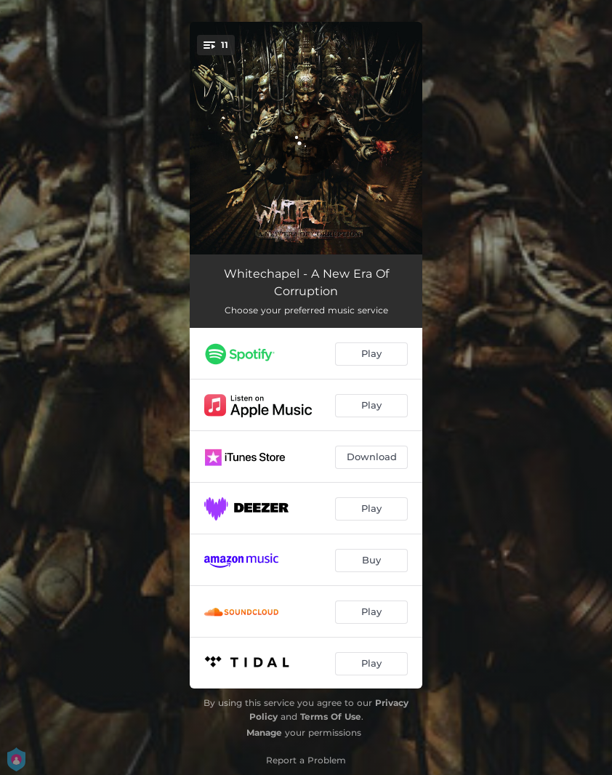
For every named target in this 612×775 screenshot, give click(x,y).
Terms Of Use (330, 716)
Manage (264, 732)
